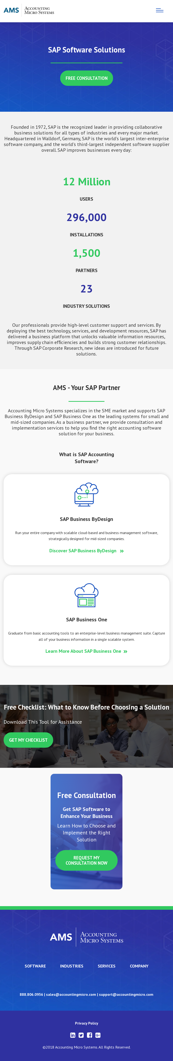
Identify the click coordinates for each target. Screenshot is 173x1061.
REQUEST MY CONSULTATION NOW (86, 860)
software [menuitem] (35, 966)
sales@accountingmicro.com (71, 994)
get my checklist (28, 740)
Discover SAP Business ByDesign (83, 551)
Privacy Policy (86, 1023)
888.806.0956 (31, 994)
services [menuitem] (106, 966)
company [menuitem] (139, 966)
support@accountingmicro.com (126, 994)
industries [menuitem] (71, 966)
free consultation (87, 78)
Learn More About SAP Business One (83, 651)
